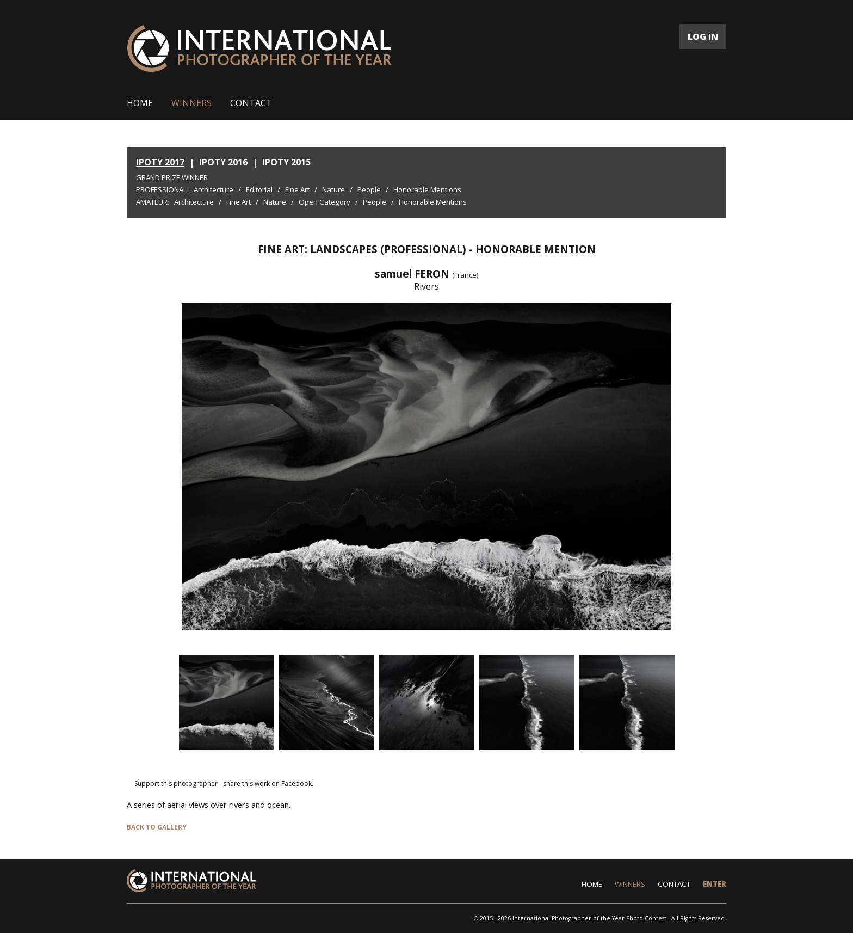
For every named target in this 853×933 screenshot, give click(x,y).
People (369, 189)
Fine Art (297, 189)
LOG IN (703, 36)
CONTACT (251, 103)
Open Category (324, 202)
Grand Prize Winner (172, 177)
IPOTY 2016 (223, 162)
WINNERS (191, 103)
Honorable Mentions (427, 189)
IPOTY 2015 (286, 162)
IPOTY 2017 (160, 162)
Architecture (213, 189)
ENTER (714, 884)
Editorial (259, 189)
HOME (140, 103)
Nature (333, 189)
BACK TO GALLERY (157, 827)
